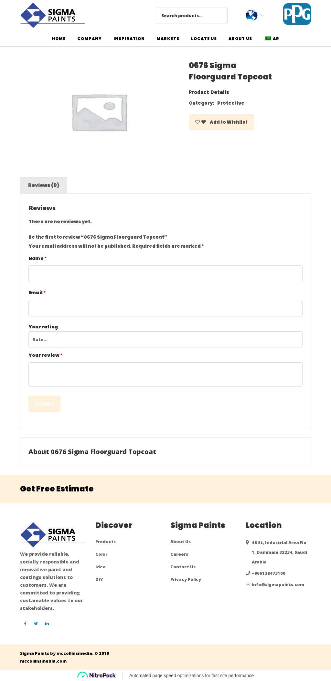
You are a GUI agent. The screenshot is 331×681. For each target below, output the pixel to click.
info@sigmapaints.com (278, 584)
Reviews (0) (43, 185)
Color (101, 554)
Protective (230, 103)
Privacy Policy (185, 579)
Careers (179, 554)
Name (37, 258)
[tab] (44, 185)
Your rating (43, 327)
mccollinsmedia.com (43, 661)
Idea (100, 567)
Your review (45, 355)
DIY (99, 579)
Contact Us (183, 567)
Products (105, 541)
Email (37, 292)
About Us (180, 541)
